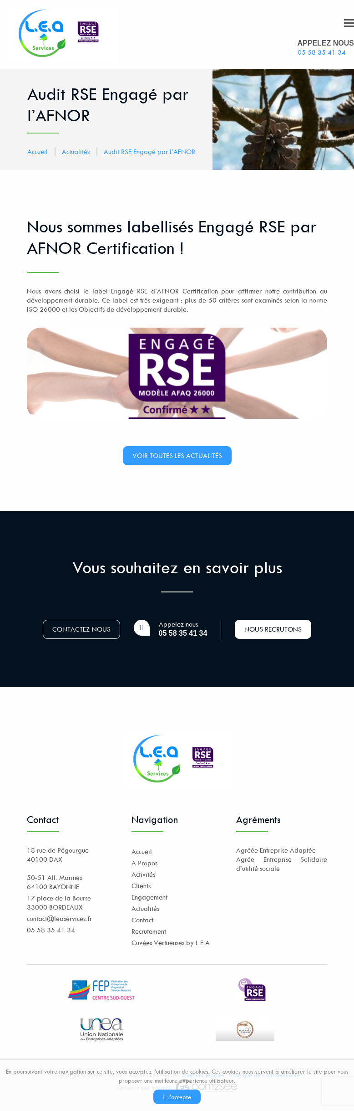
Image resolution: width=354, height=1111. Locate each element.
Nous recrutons (273, 629)
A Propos (144, 863)
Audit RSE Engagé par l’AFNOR (149, 151)
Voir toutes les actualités (177, 455)
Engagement (149, 897)
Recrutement (148, 931)
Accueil (37, 151)
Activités (143, 874)
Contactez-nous (81, 629)
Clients (141, 885)
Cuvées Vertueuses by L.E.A (170, 942)
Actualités (76, 151)
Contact (142, 920)
